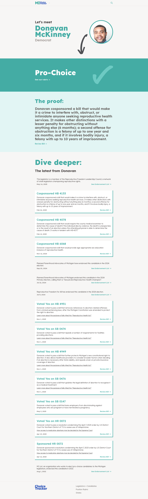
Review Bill (40, 144)
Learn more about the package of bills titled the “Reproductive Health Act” (64, 316)
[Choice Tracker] (53, 487)
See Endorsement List (100, 184)
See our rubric (41, 79)
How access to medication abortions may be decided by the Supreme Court (65, 430)
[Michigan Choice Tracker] (41, 3)
